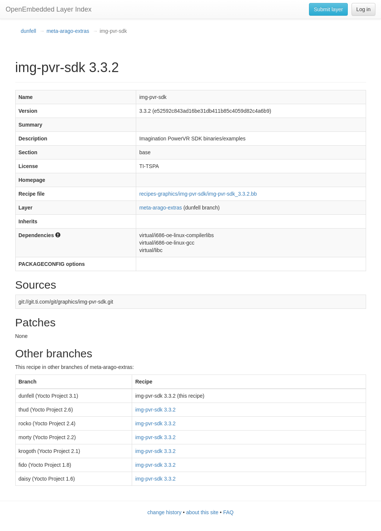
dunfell (28, 31)
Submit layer (328, 9)
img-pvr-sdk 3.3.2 (155, 410)
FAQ (228, 512)
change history (164, 512)
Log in (363, 9)
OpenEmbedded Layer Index (48, 9)
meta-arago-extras (68, 31)
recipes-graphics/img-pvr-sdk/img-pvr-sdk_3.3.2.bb (198, 194)
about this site (202, 512)
